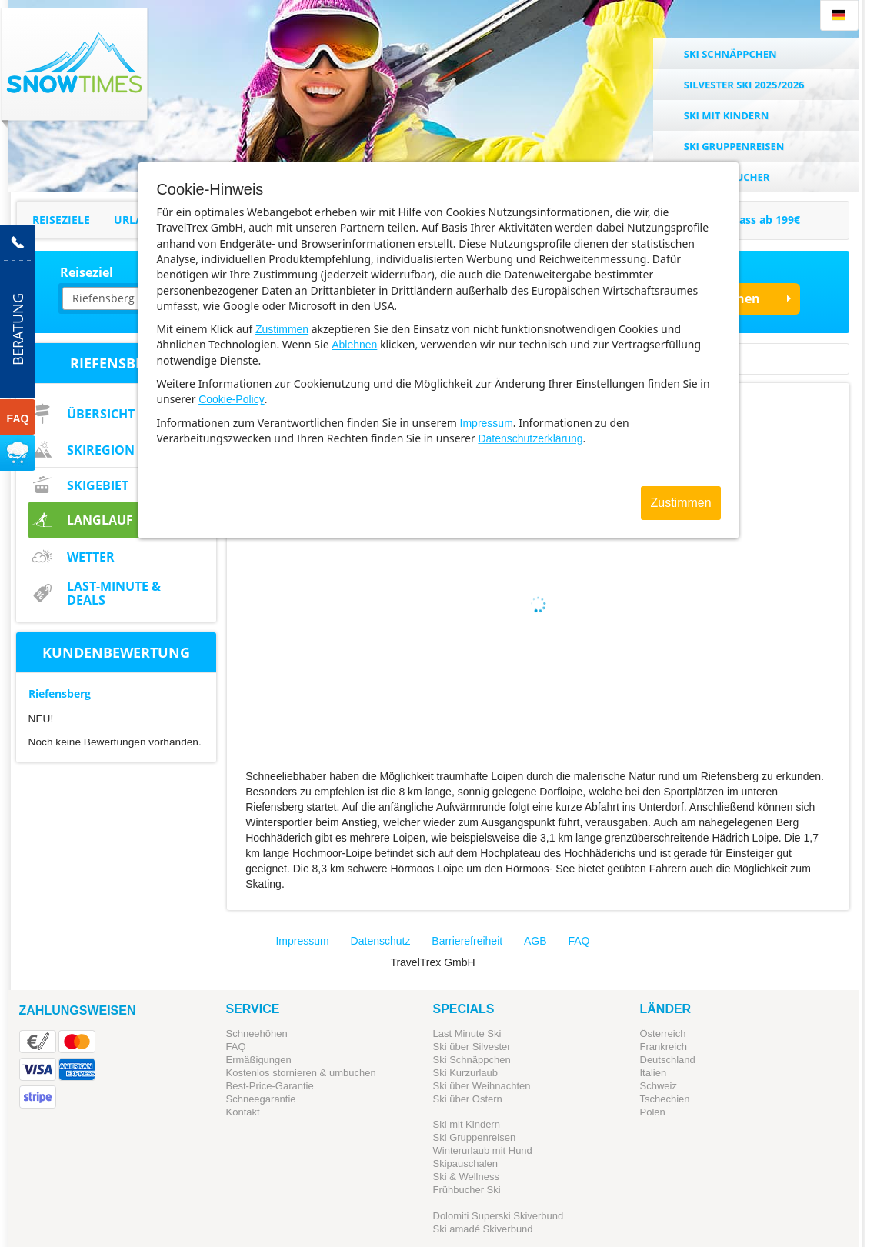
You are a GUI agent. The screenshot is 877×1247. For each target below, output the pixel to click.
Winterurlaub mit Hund (482, 1150)
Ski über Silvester (472, 1046)
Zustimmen (281, 329)
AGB (535, 941)
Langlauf (100, 520)
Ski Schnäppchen (472, 1059)
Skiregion (101, 450)
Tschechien (665, 1099)
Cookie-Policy (231, 399)
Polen (652, 1112)
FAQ (579, 941)
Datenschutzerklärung (530, 438)
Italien (653, 1073)
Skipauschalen (466, 1163)
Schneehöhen (257, 1033)
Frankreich (663, 1046)
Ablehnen (354, 344)
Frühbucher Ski (467, 1189)
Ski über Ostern (467, 1099)
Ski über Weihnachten (482, 1086)
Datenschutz (381, 941)
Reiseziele (61, 219)
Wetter (91, 556)
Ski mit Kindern (466, 1124)
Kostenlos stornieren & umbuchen (301, 1073)
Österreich (663, 1033)
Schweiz (658, 1086)
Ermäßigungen (259, 1059)
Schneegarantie (261, 1099)
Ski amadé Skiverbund (483, 1229)
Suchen (737, 298)
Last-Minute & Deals (114, 593)
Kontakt (243, 1112)
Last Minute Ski (467, 1033)
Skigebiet (97, 485)
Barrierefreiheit (467, 941)
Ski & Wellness (466, 1176)
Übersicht (101, 413)
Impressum (486, 423)
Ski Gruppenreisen (474, 1137)
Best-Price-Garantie (270, 1086)
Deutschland (667, 1059)
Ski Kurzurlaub (466, 1073)
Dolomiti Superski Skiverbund (498, 1216)
